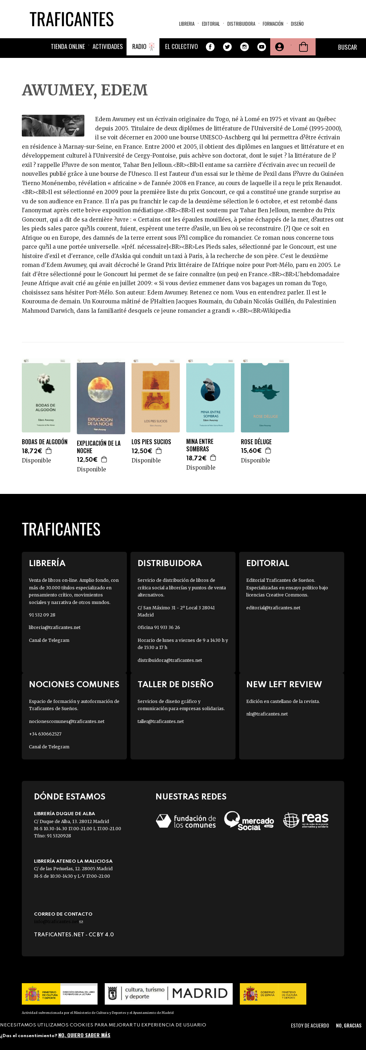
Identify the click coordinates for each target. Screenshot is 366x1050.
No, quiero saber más (84, 1035)
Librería (47, 564)
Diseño (297, 23)
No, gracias (348, 1025)
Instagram (244, 47)
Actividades (108, 46)
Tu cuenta (278, 47)
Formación (273, 23)
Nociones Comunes (74, 685)
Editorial (211, 23)
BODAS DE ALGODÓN (45, 442)
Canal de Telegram (49, 640)
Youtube (261, 47)
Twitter (227, 47)
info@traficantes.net (58, 921)
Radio (139, 46)
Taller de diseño (175, 685)
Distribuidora (241, 23)
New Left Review (284, 685)
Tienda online (68, 46)
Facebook (210, 47)
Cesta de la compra (303, 47)
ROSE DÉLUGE (256, 442)
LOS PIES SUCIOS (151, 442)
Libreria (186, 23)
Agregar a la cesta (49, 450)
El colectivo (181, 46)
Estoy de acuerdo (310, 1025)
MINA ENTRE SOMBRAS (199, 445)
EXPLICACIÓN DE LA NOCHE (98, 447)
